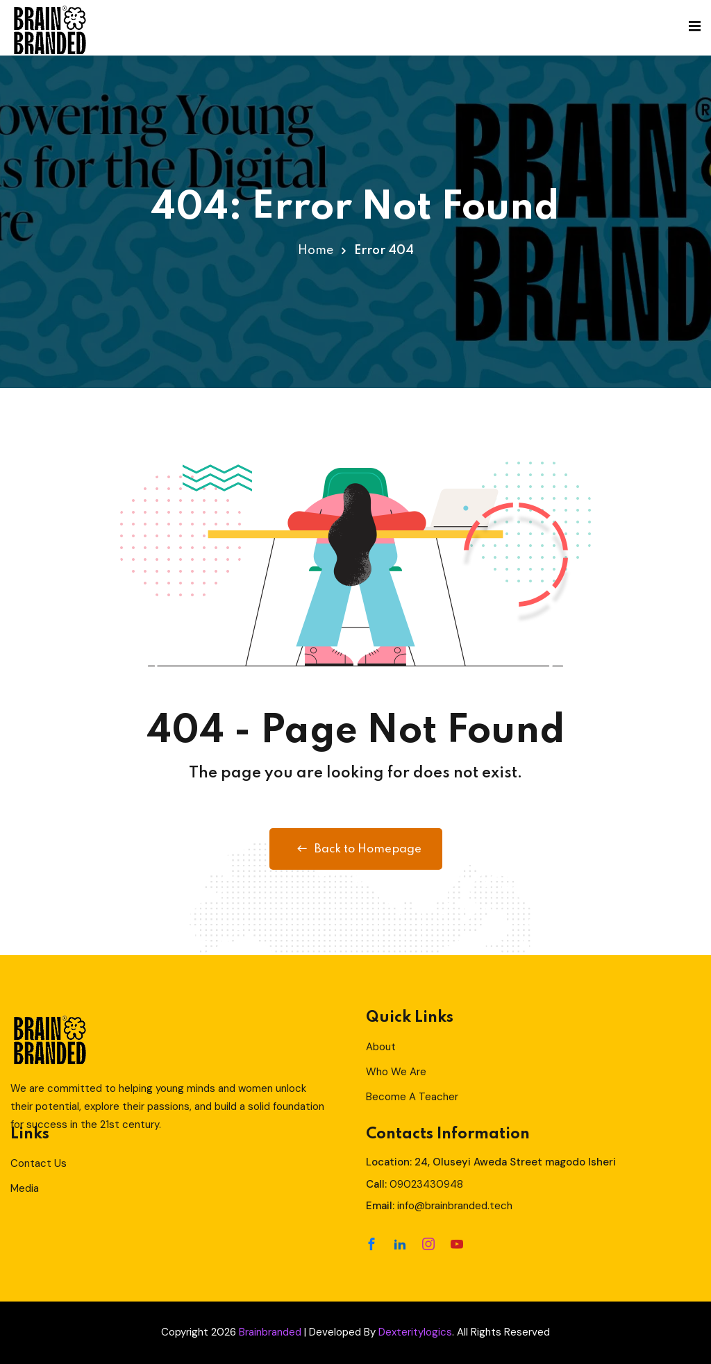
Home (315, 250)
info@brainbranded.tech (454, 1206)
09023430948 (426, 1184)
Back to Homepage (355, 849)
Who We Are (396, 1072)
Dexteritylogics (415, 1332)
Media (24, 1188)
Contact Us (38, 1163)
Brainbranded (270, 1332)
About (381, 1047)
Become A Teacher (412, 1097)
